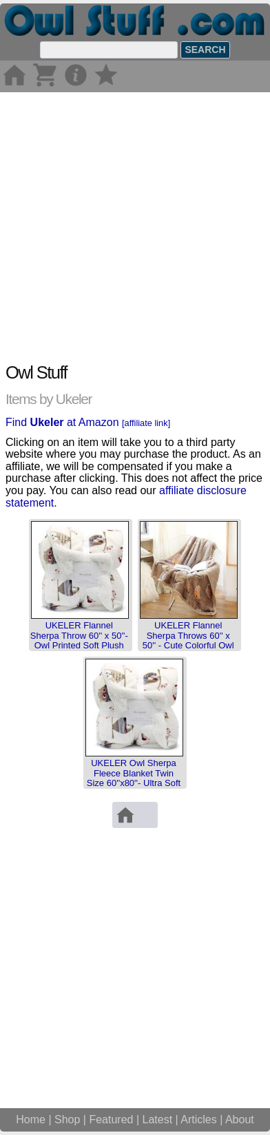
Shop (67, 1119)
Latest (158, 1119)
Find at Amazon (88, 422)
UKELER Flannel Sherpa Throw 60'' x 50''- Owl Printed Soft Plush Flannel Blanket (79, 640)
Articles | (202, 1119)
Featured (111, 1119)
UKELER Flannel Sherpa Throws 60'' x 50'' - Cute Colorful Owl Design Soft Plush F (188, 640)
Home (30, 1119)
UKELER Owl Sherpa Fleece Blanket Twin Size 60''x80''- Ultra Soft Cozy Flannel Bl (133, 778)
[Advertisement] (135, 227)
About (239, 1119)
